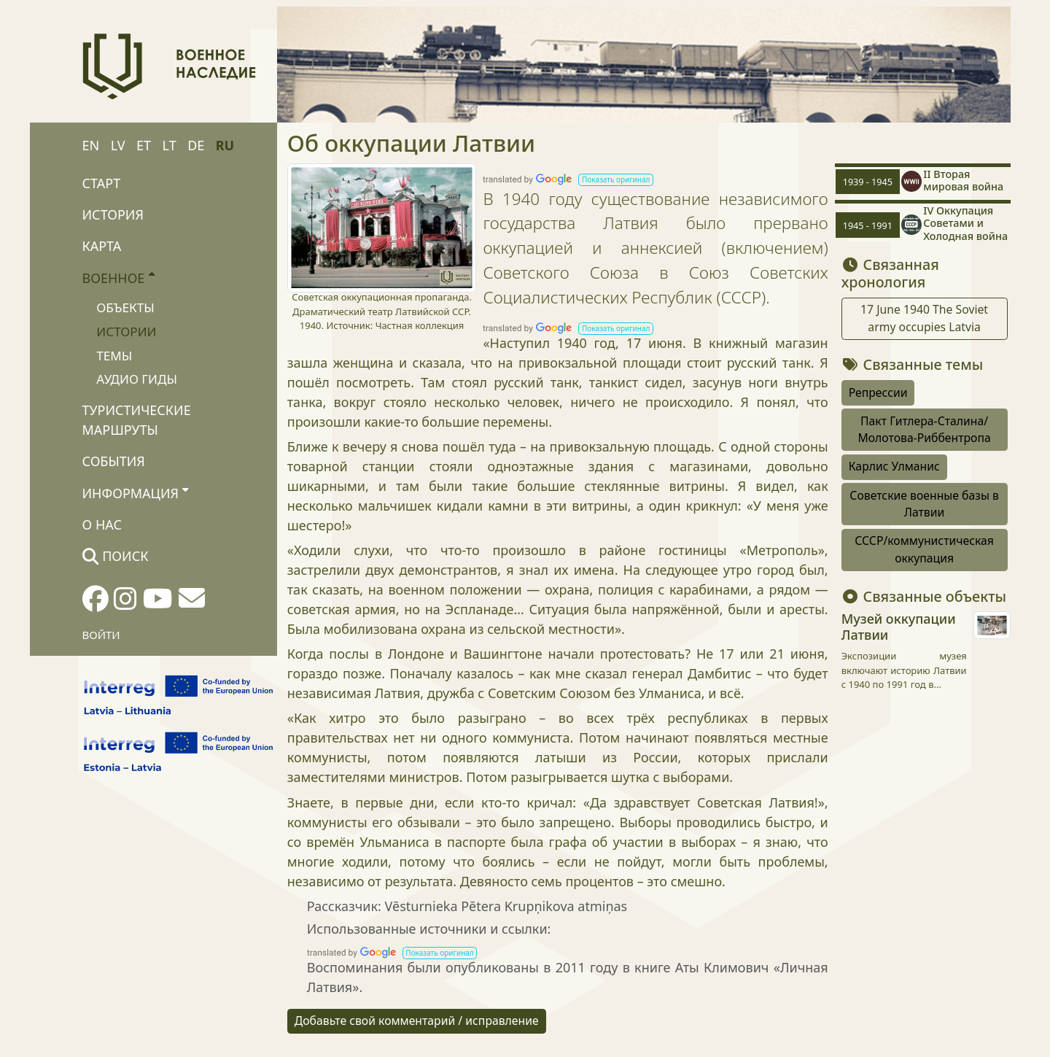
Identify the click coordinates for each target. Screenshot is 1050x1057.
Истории (126, 331)
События (113, 461)
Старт (101, 183)
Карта (102, 246)
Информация (135, 492)
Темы (114, 355)
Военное (118, 277)
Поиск (115, 556)
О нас (102, 524)
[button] (615, 180)
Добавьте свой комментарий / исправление (417, 1021)
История (113, 214)
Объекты (125, 307)
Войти (101, 634)
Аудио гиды (136, 379)
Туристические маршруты (136, 419)
